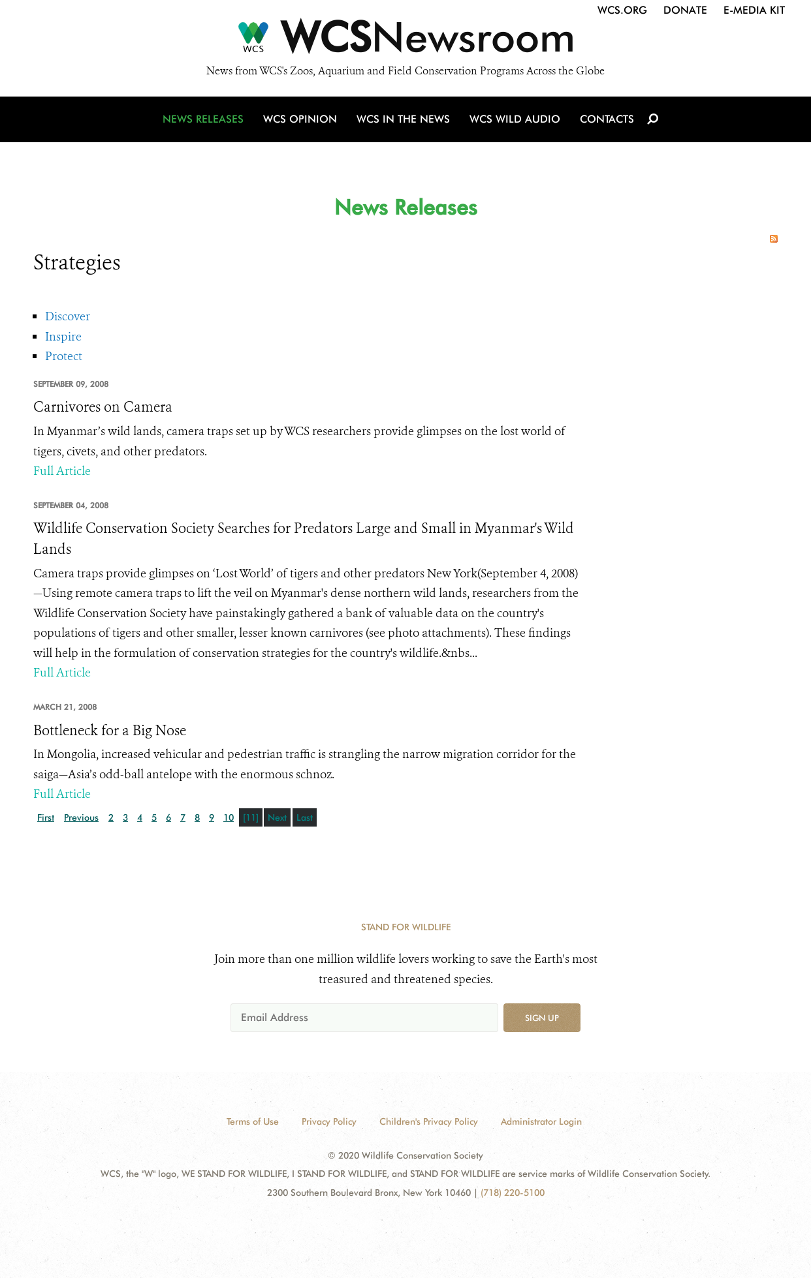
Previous (81, 817)
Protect (63, 356)
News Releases (203, 119)
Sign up (542, 1017)
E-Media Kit (754, 10)
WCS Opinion (300, 119)
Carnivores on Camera (102, 407)
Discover (67, 316)
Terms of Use (253, 1121)
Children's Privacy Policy (428, 1121)
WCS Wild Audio (514, 119)
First (45, 817)
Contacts (607, 119)
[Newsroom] (405, 40)
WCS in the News (403, 119)
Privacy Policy (329, 1121)
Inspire (63, 336)
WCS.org (622, 10)
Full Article (62, 471)
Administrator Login (541, 1121)
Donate (685, 10)
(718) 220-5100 (513, 1192)
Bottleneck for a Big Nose (109, 731)
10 (228, 817)
